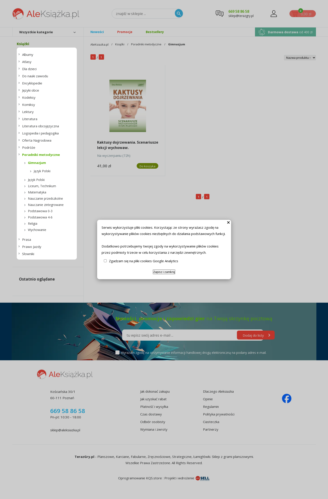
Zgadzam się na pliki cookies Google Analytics (143, 261)
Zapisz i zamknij (164, 272)
